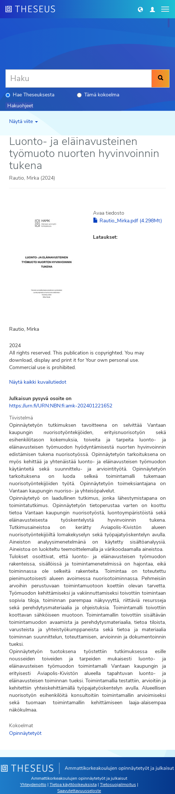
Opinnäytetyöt (25, 733)
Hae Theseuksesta (29, 94)
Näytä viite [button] (23, 121)
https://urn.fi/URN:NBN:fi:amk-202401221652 (60, 405)
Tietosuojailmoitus (118, 784)
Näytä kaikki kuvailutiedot (37, 382)
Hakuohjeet (20, 105)
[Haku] (78, 78)
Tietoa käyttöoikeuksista (73, 784)
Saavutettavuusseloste (79, 791)
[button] (140, 9)
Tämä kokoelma (98, 94)
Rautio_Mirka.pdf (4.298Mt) (127, 220)
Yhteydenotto (33, 784)
